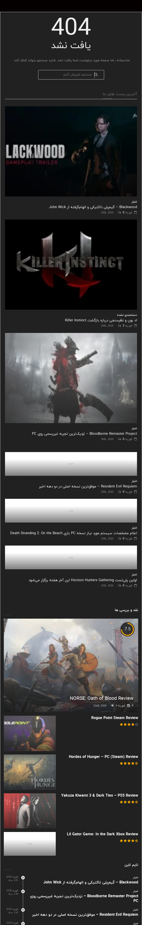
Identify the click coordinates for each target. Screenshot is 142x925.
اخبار (134, 202)
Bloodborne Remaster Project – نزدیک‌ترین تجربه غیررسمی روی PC (84, 433)
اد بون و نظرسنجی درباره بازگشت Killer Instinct (101, 320)
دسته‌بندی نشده (127, 315)
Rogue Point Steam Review (114, 718)
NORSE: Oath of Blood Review (101, 698)
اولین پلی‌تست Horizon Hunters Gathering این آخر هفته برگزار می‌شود (83, 580)
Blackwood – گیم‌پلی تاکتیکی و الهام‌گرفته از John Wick (93, 207)
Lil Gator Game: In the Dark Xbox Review (102, 834)
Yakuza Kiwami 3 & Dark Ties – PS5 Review (99, 795)
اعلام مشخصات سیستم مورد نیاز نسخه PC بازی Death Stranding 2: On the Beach (73, 533)
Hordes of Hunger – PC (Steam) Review (103, 757)
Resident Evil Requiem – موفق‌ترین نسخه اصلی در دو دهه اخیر (88, 486)
